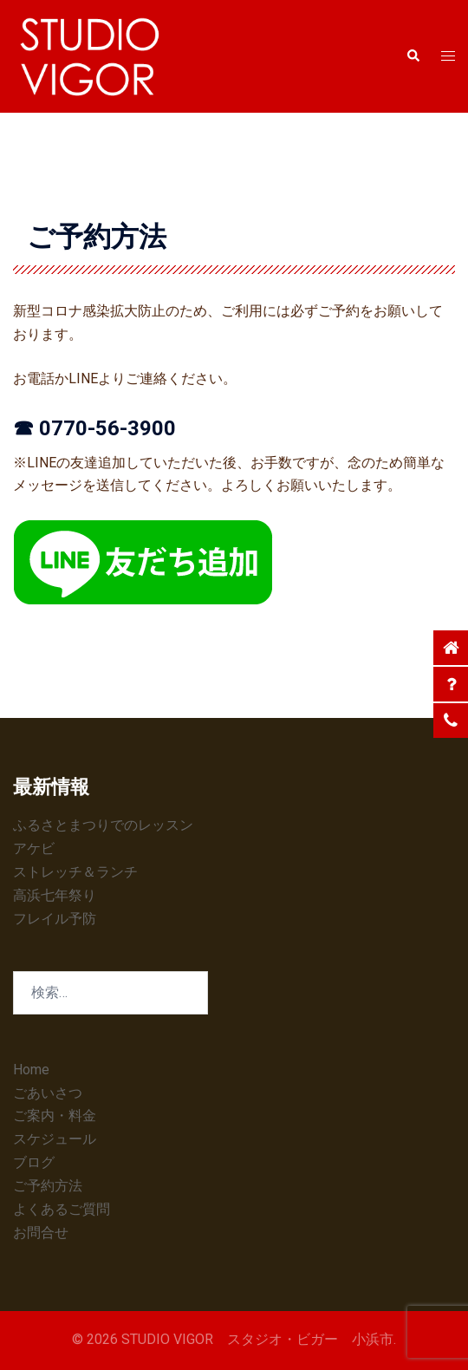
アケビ (34, 848)
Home (31, 1069)
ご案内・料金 (54, 1115)
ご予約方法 (47, 1186)
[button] (412, 56)
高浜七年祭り (54, 895)
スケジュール (54, 1139)
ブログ (34, 1162)
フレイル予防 (54, 918)
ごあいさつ (47, 1093)
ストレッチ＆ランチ (75, 872)
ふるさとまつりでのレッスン (103, 825)
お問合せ (40, 1232)
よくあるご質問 (61, 1209)
